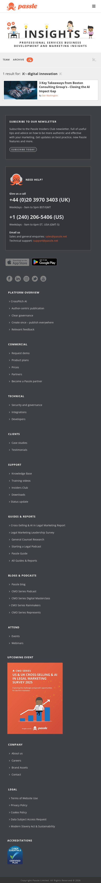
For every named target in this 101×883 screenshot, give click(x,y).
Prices (14, 367)
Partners (15, 374)
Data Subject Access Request (27, 819)
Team (6, 59)
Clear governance (21, 315)
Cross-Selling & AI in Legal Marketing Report (37, 525)
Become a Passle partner (25, 381)
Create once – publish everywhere (31, 322)
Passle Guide (18, 553)
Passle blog (17, 584)
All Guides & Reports (23, 560)
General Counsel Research (26, 539)
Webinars (16, 643)
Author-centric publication (26, 308)
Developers (17, 419)
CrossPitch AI (18, 301)
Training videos (20, 480)
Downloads (17, 494)
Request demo (19, 353)
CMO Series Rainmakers (25, 605)
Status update (18, 501)
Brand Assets (18, 767)
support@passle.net (45, 240)
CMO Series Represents (25, 612)
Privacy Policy (18, 805)
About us (16, 753)
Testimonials (18, 450)
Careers (15, 760)
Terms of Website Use (23, 798)
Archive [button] (18, 59)
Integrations (18, 412)
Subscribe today (23, 149)
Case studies (18, 443)
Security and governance (25, 405)
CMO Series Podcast (22, 591)
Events (14, 636)
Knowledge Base (20, 473)
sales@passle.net (56, 236)
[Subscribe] (30, 60)
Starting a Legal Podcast (25, 546)
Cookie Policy (18, 812)
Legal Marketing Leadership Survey (31, 532)
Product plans (19, 360)
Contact (15, 774)
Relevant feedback (21, 329)
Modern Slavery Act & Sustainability (32, 826)
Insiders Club (18, 487)
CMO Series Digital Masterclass (29, 598)
